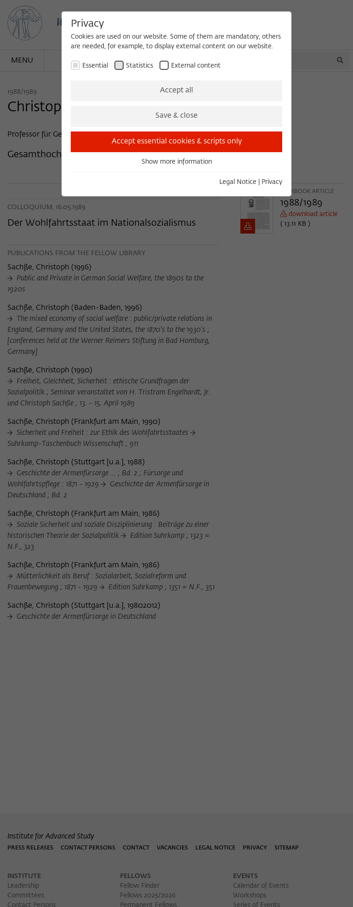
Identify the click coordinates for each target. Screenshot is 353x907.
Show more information (177, 162)
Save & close (176, 116)
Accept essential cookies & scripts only (177, 141)
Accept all (176, 90)
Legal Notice (237, 182)
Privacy (272, 182)
